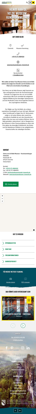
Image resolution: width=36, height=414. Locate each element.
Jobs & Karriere (18, 382)
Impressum (18, 385)
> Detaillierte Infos (18, 75)
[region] (18, 212)
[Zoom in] (2, 195)
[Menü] (30, 2)
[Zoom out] (2, 198)
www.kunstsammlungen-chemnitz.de (18, 65)
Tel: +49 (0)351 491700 (18, 337)
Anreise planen (18, 359)
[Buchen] (33, 2)
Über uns (18, 380)
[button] (11, 184)
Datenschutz (18, 388)
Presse (18, 364)
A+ (20, 410)
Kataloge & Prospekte (18, 369)
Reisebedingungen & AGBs (18, 393)
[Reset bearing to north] (2, 201)
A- (15, 410)
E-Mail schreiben (18, 340)
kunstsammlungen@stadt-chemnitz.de (19, 172)
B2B (18, 367)
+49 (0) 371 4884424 (18, 56)
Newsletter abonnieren (18, 361)
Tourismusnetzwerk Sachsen (18, 390)
